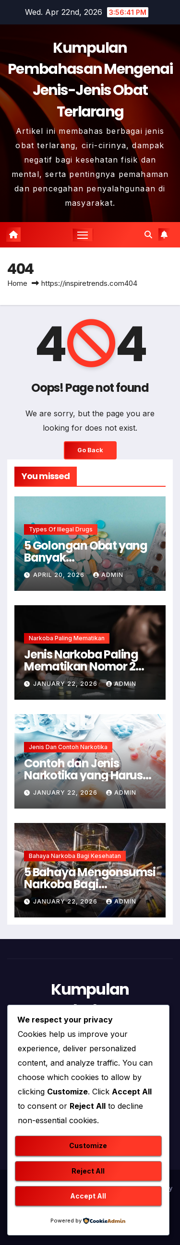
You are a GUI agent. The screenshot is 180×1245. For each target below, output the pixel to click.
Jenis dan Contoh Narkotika (68, 747)
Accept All (88, 1196)
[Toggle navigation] (82, 235)
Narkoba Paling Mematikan (67, 638)
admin (108, 574)
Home (17, 283)
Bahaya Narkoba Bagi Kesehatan (75, 855)
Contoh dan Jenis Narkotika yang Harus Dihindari (83, 775)
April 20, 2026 (59, 574)
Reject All (88, 1171)
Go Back (90, 450)
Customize (88, 1145)
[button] (148, 234)
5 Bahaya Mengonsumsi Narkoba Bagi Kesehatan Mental (90, 884)
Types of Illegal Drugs (61, 529)
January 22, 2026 (66, 683)
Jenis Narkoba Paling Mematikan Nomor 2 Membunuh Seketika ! (83, 666)
